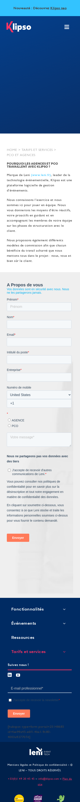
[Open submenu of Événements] (64, 623)
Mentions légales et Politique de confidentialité (37, 765)
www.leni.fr (41, 175)
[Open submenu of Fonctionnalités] (64, 609)
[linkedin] (10, 675)
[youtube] (18, 675)
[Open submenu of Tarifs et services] (64, 652)
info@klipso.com (48, 779)
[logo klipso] (18, 23)
